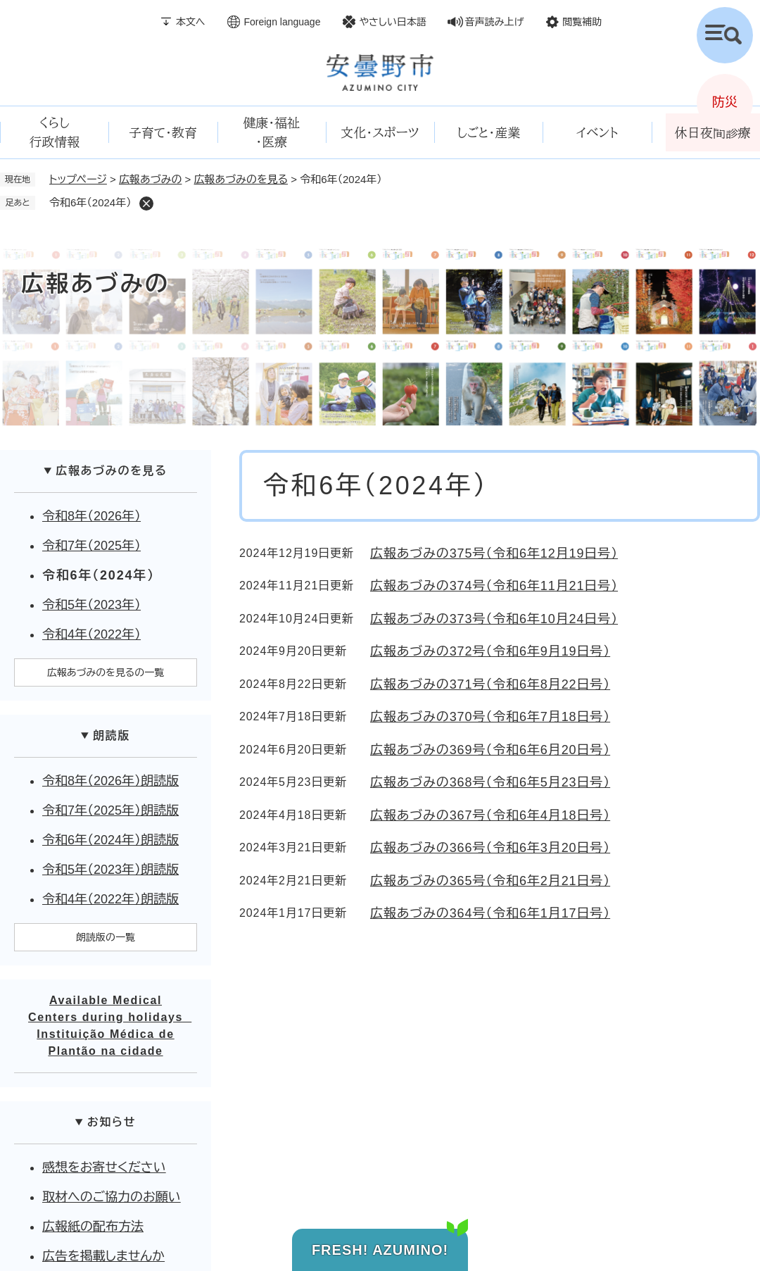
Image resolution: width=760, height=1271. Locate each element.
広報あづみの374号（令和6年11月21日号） (494, 586)
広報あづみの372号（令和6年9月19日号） (490, 651)
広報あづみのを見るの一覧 (106, 672)
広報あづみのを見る (241, 179)
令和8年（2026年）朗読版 (110, 781)
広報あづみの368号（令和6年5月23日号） (490, 782)
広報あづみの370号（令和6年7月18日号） (490, 717)
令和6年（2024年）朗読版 (110, 840)
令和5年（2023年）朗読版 (110, 870)
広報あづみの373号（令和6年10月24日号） (494, 619)
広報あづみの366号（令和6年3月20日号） (490, 848)
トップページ (78, 179)
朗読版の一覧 (105, 937)
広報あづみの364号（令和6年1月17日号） (490, 913)
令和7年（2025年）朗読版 (110, 810)
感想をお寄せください (104, 1167)
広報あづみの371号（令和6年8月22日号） (490, 684)
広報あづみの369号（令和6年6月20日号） (490, 750)
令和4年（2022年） (91, 634)
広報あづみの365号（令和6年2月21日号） (490, 881)
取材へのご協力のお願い (111, 1197)
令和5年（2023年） (91, 605)
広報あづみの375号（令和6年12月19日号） (494, 553)
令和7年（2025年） (91, 546)
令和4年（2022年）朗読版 (110, 899)
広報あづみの (150, 179)
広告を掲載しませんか (103, 1256)
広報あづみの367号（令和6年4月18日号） (490, 815)
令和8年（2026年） (91, 516)
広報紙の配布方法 (93, 1227)
